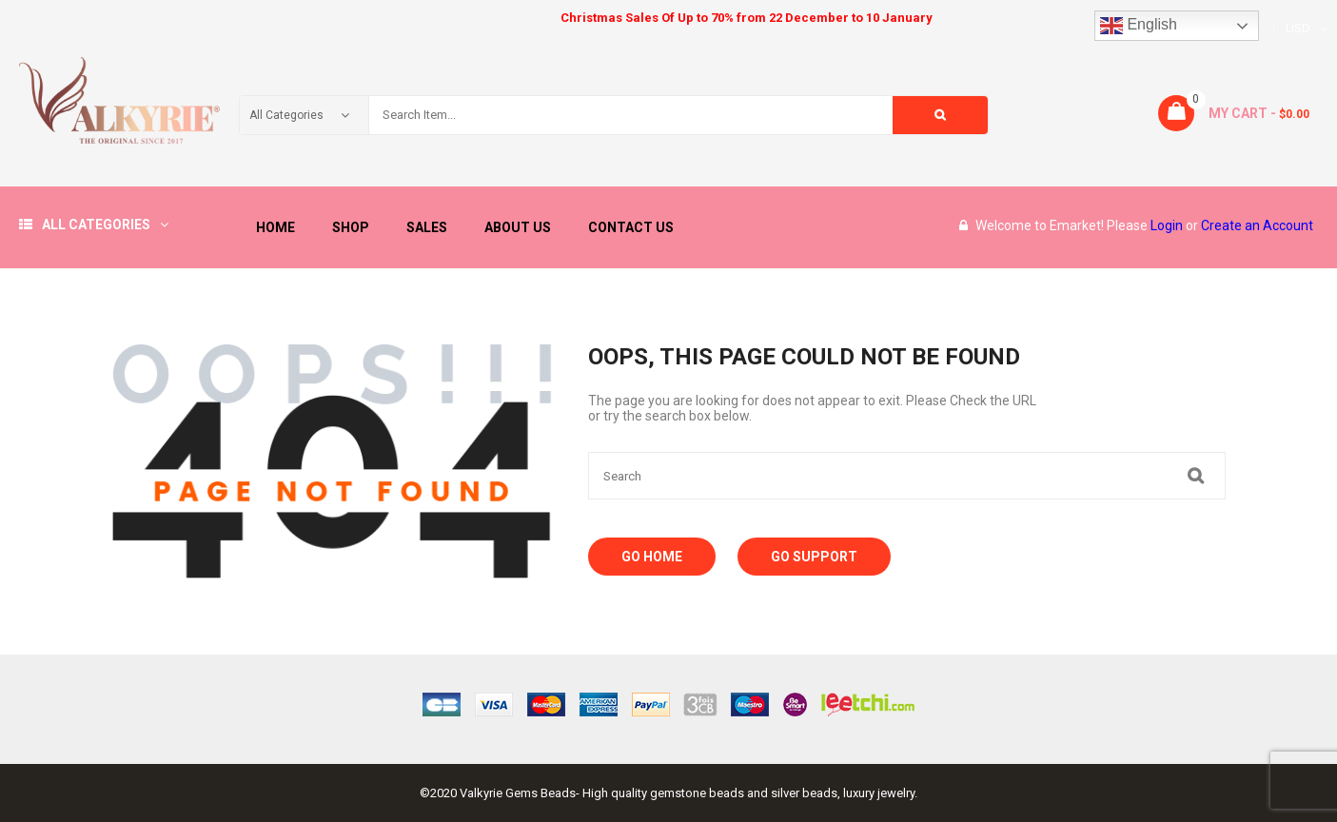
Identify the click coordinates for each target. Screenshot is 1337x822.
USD (1298, 28)
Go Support (814, 556)
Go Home (651, 556)
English (1138, 25)
